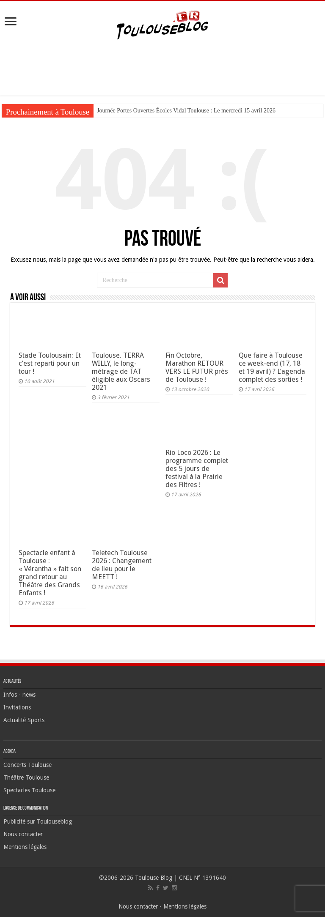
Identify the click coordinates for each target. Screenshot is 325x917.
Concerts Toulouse (27, 764)
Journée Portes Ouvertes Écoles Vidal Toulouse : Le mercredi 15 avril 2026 (186, 110)
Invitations (17, 707)
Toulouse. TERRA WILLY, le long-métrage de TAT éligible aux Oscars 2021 (121, 371)
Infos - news (19, 694)
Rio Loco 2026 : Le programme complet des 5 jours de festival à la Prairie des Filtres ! (196, 469)
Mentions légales (25, 846)
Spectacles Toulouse (29, 790)
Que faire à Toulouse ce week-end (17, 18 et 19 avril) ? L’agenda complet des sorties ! (272, 367)
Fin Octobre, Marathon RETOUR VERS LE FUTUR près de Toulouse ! (196, 367)
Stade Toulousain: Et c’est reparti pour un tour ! (50, 363)
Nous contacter (23, 834)
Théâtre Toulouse (26, 777)
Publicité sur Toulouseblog (37, 821)
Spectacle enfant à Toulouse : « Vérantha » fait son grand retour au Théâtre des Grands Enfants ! (50, 573)
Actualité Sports (23, 720)
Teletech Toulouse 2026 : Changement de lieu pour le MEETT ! (121, 565)
